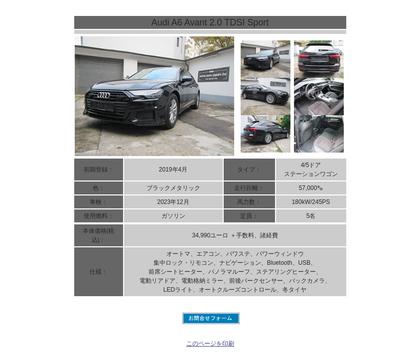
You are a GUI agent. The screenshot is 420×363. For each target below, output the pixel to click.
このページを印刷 (210, 343)
